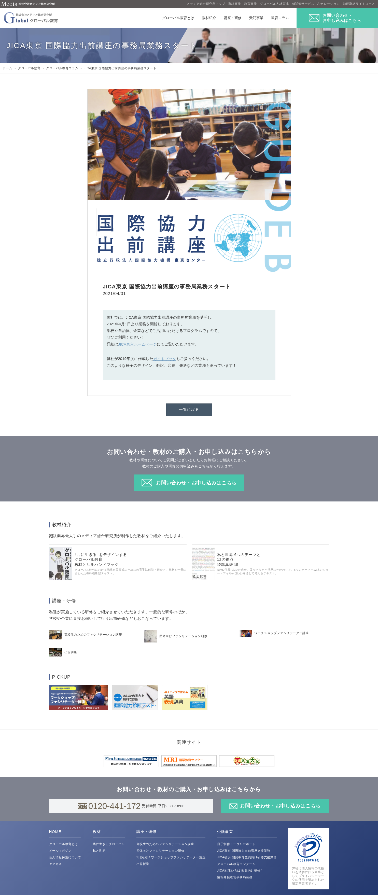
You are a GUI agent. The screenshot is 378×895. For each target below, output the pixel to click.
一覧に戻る (189, 409)
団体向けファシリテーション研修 (160, 850)
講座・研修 (233, 18)
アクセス (55, 864)
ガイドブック (164, 359)
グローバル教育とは (178, 18)
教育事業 (250, 4)
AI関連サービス (303, 4)
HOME (55, 831)
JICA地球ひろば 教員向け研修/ (239, 870)
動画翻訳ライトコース (359, 4)
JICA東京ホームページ (137, 344)
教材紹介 (209, 18)
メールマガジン (60, 850)
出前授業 (142, 864)
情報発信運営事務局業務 (235, 877)
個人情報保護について (65, 857)
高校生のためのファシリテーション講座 (165, 844)
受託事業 (256, 18)
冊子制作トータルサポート (236, 844)
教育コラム (280, 18)
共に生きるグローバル (109, 844)
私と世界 (99, 850)
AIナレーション (328, 4)
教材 (97, 831)
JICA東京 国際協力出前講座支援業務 (243, 850)
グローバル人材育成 (274, 4)
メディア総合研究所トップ (206, 4)
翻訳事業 (234, 4)
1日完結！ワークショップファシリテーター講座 (171, 857)
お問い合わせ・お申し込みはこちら (196, 482)
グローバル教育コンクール (236, 864)
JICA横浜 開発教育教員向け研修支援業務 (247, 857)
